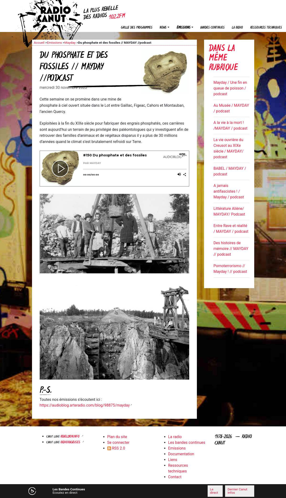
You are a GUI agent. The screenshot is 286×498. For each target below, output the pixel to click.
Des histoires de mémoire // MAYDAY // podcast (231, 249)
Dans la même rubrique (223, 58)
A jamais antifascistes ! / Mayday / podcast (229, 191)
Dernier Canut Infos (237, 490)
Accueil (39, 42)
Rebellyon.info (70, 437)
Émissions (183, 28)
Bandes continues (212, 28)
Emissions (54, 42)
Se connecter (118, 442)
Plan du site (117, 436)
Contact (175, 477)
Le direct (214, 490)
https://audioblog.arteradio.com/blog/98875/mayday (85, 405)
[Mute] (95, 491)
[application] (143, 491)
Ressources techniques (266, 28)
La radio (237, 28)
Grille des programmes (136, 28)
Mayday (70, 42)
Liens (172, 459)
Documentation (181, 454)
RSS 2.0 (116, 448)
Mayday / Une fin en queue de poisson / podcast (230, 88)
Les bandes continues (186, 442)
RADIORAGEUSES (70, 442)
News (163, 28)
